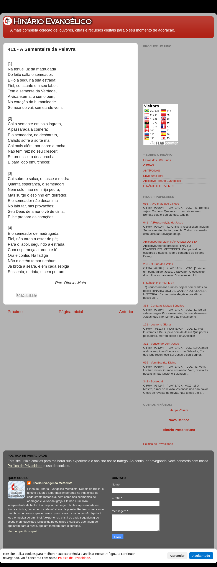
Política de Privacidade (158, 443)
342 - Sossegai (153, 381)
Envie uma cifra (153, 175)
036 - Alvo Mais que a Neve (161, 203)
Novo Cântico (179, 420)
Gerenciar (177, 555)
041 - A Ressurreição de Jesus (163, 222)
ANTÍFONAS (151, 170)
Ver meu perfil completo (23, 531)
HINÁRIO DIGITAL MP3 (158, 186)
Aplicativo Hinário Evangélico (162, 180)
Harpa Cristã (178, 410)
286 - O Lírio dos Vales (158, 264)
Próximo (15, 311)
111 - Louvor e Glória (157, 324)
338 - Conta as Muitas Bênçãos (163, 305)
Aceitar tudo (201, 555)
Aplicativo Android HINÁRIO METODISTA (170, 241)
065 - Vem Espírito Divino (159, 362)
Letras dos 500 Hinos (157, 160)
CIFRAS (148, 165)
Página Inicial (71, 311)
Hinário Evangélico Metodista (51, 483)
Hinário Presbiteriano (179, 430)
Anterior (126, 311)
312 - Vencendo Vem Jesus (161, 343)
